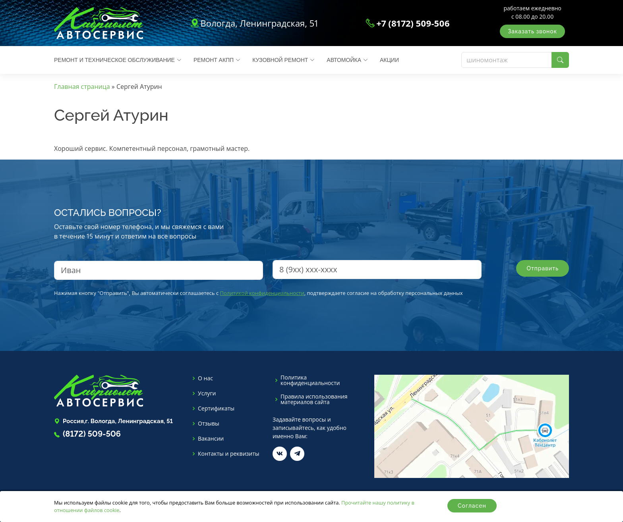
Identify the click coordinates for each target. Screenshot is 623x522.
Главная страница (82, 86)
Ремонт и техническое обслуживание (118, 60)
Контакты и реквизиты (228, 454)
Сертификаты (216, 408)
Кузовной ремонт (283, 60)
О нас (205, 378)
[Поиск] (506, 60)
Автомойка (347, 60)
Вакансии (211, 438)
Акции (389, 60)
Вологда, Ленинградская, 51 (259, 23)
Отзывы (208, 423)
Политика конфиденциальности (310, 380)
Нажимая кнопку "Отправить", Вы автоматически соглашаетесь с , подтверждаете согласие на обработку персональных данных (258, 293)
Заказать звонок (532, 31)
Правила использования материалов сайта (314, 399)
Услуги (207, 393)
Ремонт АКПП (216, 60)
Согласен (472, 506)
